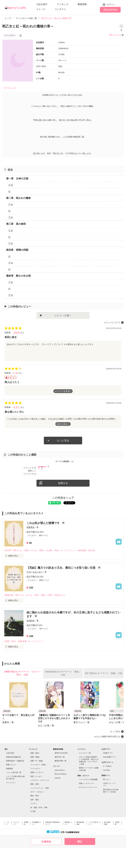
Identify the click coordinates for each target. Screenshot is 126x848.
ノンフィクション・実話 (39, 788)
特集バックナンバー (86, 783)
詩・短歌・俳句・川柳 (38, 807)
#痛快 (41, 550)
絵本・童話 (34, 800)
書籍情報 (82, 4)
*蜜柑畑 (17, 332)
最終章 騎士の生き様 (18, 275)
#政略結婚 (8, 595)
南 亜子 (16, 407)
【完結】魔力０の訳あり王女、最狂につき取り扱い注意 (61, 567)
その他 (32, 811)
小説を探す (42, 4)
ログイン (111, 4)
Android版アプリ (109, 757)
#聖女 (56, 550)
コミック (40, 9)
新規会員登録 (110, 9)
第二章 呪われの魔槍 (18, 198)
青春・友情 (34, 784)
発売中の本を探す (61, 753)
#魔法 (43, 595)
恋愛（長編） (35, 757)
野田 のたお (114, 35)
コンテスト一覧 (85, 753)
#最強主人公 (59, 595)
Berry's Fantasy (60, 774)
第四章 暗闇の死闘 (17, 250)
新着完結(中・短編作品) (15, 761)
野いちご (106, 779)
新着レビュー (11, 764)
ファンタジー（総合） (38, 764)
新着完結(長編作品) (13, 757)
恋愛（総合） (35, 753)
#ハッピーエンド (68, 550)
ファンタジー (35, 768)
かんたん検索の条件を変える (107, 736)
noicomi (57, 778)
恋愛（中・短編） (37, 761)
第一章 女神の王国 (17, 178)
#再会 (13, 641)
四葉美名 (30, 527)
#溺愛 (26, 550)
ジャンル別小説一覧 (13, 772)
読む (79, 841)
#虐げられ (17, 550)
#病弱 (49, 595)
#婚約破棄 (81, 550)
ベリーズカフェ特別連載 (88, 779)
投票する (63, 483)
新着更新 (9, 768)
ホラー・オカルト (37, 792)
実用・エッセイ (36, 776)
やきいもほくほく (34, 572)
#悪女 (36, 595)
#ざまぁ (33, 550)
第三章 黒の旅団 (16, 224)
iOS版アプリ (108, 753)
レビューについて (112, 322)
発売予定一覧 (60, 757)
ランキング (62, 4)
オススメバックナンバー (88, 787)
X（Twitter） (108, 766)
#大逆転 (48, 550)
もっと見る (63, 440)
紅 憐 (15, 373)
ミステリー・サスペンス (39, 780)
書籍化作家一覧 (60, 761)
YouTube (106, 770)
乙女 (10, 185)
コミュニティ (11, 782)
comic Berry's (60, 770)
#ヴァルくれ (10, 88)
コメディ (33, 803)
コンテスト (60, 9)
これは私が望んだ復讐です (43, 523)
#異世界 (7, 550)
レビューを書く (63, 315)
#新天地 (91, 550)
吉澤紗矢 (30, 620)
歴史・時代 (34, 796)
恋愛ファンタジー (37, 772)
